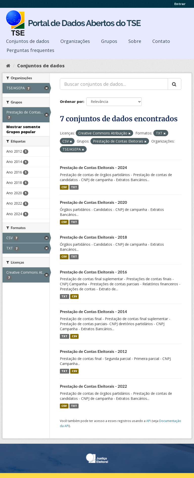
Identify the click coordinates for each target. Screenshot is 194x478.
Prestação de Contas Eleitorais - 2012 (93, 351)
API (148, 421)
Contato (161, 41)
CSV (64, 187)
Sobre (134, 41)
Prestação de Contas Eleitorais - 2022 (93, 386)
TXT (74, 187)
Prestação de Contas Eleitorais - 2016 (93, 271)
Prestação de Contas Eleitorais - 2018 (93, 237)
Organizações (75, 41)
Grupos (109, 41)
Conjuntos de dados (27, 41)
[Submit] (174, 84)
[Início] (8, 66)
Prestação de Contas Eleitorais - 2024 (93, 167)
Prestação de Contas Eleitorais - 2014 (93, 311)
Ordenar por (71, 101)
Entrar (179, 4)
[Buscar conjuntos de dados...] (114, 84)
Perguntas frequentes (30, 50)
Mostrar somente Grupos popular (23, 129)
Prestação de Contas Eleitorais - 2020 (93, 202)
